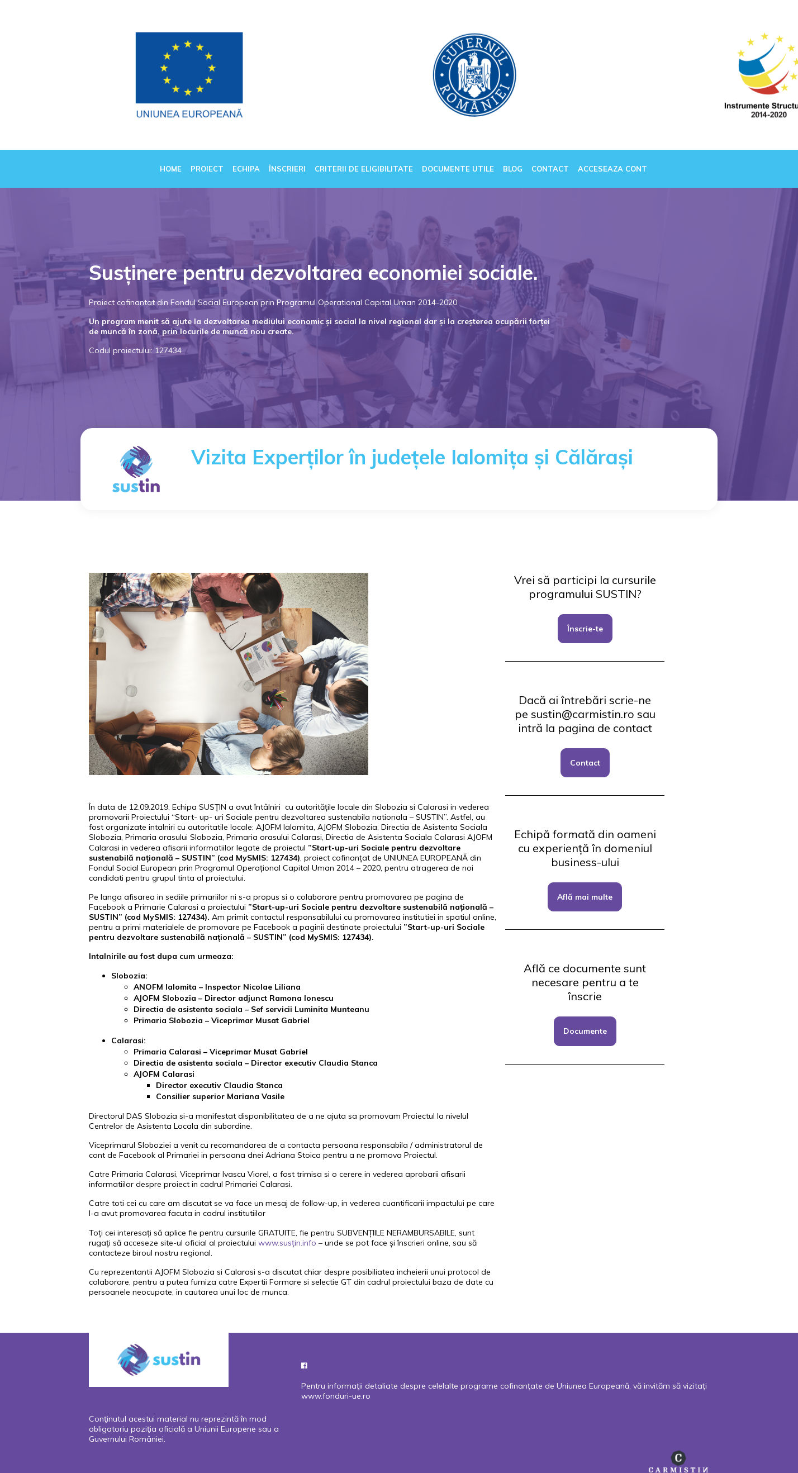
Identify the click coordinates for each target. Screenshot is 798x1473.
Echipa (246, 168)
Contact (550, 168)
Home (171, 168)
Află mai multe (584, 897)
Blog (512, 168)
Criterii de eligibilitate (364, 168)
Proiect (207, 168)
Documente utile (458, 168)
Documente (585, 1031)
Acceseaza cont (612, 168)
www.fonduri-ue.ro (335, 1396)
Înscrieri (287, 168)
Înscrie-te (585, 629)
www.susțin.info (287, 1243)
